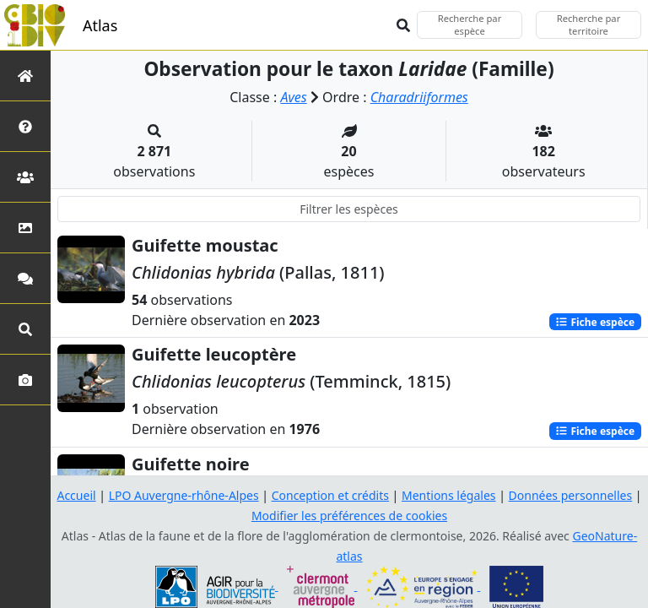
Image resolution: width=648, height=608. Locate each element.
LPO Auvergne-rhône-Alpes (184, 495)
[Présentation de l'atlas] (25, 126)
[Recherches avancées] (25, 329)
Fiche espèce (594, 321)
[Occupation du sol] (25, 227)
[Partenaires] (25, 177)
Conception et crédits (330, 495)
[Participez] (25, 278)
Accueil (76, 495)
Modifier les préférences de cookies (349, 516)
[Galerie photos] (25, 379)
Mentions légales (449, 495)
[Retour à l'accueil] (25, 75)
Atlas (100, 25)
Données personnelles (571, 495)
